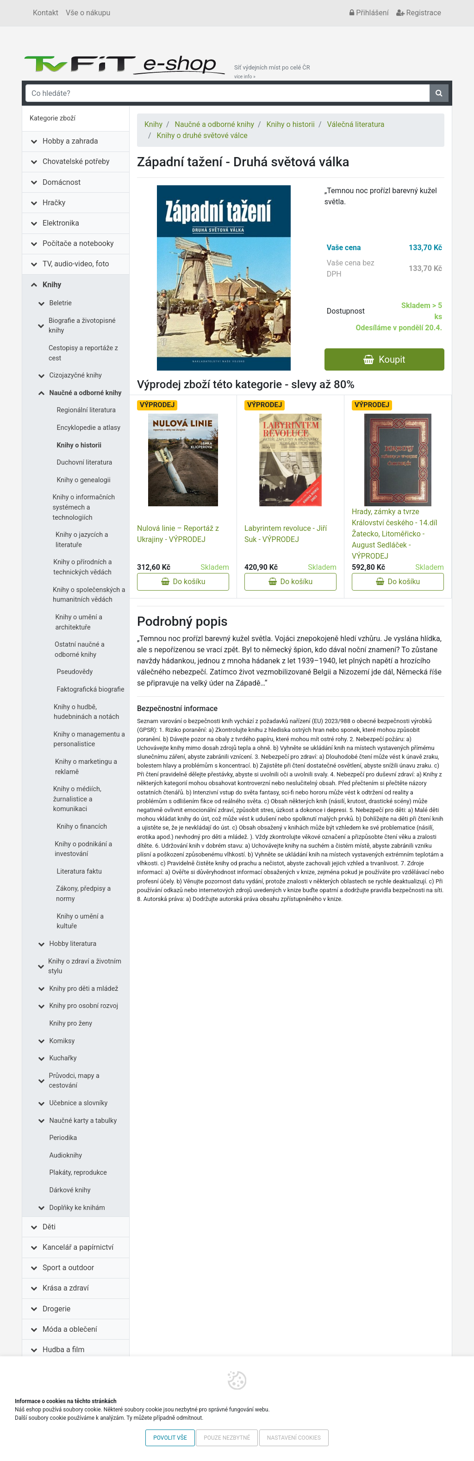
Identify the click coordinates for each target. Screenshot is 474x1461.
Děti (49, 1226)
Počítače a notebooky (78, 243)
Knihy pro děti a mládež (84, 989)
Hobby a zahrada (70, 141)
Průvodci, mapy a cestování (74, 1081)
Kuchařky (63, 1058)
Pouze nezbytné (227, 1438)
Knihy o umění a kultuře (80, 922)
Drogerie (56, 1308)
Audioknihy (66, 1155)
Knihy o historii (79, 445)
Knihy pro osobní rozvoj (84, 1006)
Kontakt (45, 12)
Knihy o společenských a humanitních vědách (89, 595)
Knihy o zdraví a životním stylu (84, 966)
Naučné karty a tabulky (83, 1121)
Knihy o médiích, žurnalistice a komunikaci (77, 799)
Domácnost (62, 182)
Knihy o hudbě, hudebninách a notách (86, 712)
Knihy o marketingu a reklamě (86, 767)
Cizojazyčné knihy (76, 375)
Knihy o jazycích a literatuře (82, 540)
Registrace (418, 12)
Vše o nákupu (88, 12)
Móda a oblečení (70, 1329)
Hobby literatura (73, 944)
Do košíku (183, 581)
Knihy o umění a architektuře (78, 622)
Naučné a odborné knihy (86, 393)
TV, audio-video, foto (76, 263)
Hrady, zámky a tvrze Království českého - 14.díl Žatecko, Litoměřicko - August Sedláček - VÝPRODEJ (394, 533)
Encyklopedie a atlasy (89, 428)
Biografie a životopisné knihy (82, 326)
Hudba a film (63, 1349)
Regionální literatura (86, 410)
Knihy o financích (82, 827)
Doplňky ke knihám (77, 1208)
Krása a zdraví (66, 1288)
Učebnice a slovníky (79, 1103)
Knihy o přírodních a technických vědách (82, 567)
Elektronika (61, 223)
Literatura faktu (79, 871)
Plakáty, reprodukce (78, 1173)
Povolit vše (170, 1438)
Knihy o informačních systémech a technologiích (83, 507)
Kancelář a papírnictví (78, 1247)
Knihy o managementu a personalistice (89, 739)
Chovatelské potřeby (76, 161)
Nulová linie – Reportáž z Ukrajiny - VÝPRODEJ (178, 534)
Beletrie (61, 303)
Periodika (63, 1138)
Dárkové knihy (70, 1190)
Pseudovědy (75, 672)
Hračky (54, 202)
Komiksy (62, 1041)
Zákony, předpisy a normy (83, 894)
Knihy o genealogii (84, 480)
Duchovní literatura (84, 462)
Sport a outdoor (68, 1267)
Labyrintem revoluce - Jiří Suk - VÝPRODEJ (285, 534)
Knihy (52, 284)
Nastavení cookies (294, 1438)
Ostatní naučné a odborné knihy (80, 650)
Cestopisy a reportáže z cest (83, 353)
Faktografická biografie (91, 689)
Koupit (384, 359)
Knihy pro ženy (71, 1023)
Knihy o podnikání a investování (83, 849)
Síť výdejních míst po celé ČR (272, 72)
